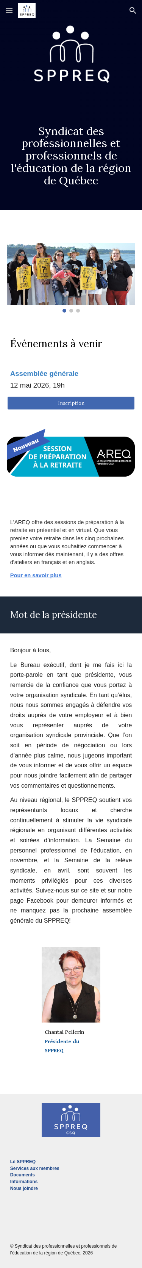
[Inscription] (71, 403)
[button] (9, 10)
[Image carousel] (71, 278)
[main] (71, 148)
